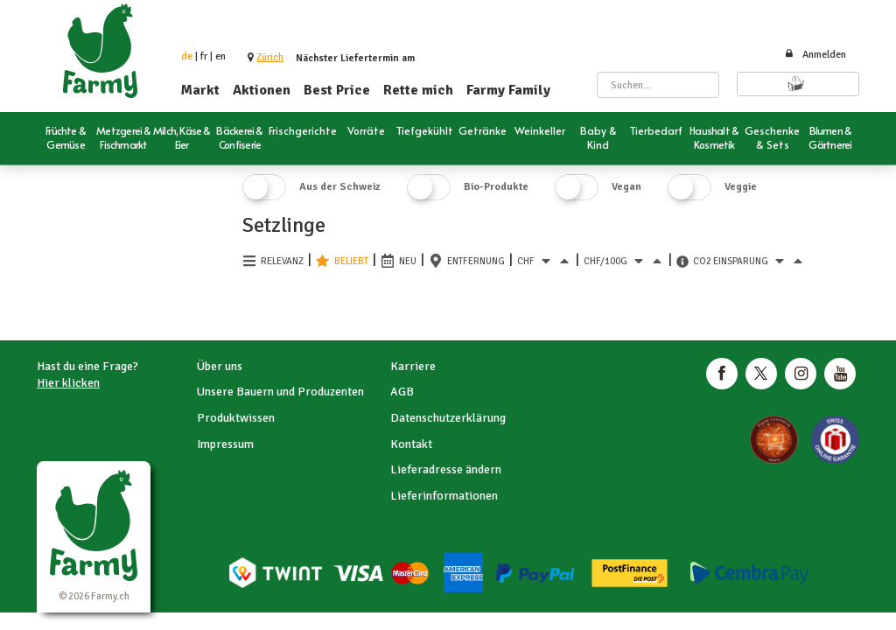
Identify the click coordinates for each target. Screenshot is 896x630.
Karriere (413, 366)
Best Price (337, 90)
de (186, 56)
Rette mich (418, 90)
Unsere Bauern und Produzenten (280, 391)
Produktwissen (236, 417)
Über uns (219, 366)
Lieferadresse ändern (445, 469)
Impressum (225, 444)
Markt (200, 90)
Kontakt (411, 444)
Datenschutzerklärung (448, 417)
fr (203, 56)
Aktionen (261, 90)
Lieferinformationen (444, 495)
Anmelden (815, 54)
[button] (270, 57)
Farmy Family (508, 90)
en (220, 56)
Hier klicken (68, 382)
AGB (402, 391)
